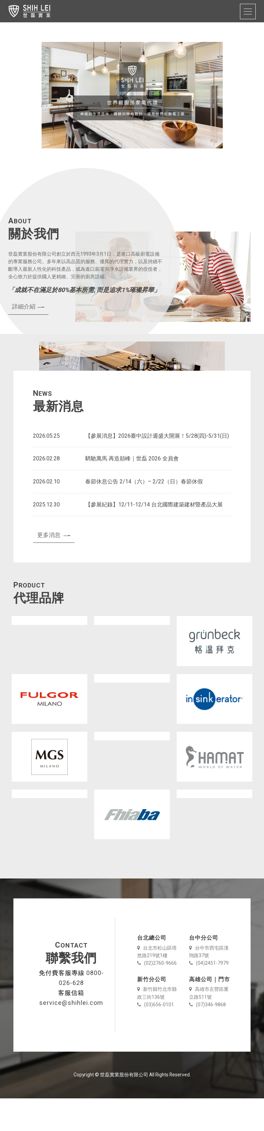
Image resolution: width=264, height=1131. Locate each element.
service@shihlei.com (71, 1035)
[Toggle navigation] (248, 11)
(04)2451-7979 (209, 995)
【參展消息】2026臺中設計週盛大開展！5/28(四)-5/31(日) (157, 468)
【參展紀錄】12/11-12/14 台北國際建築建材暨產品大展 (154, 537)
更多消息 (54, 567)
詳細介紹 (28, 339)
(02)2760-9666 (157, 995)
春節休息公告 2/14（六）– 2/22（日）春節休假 (144, 514)
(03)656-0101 (155, 1037)
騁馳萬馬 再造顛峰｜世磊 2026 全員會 (132, 491)
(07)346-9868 (207, 1037)
